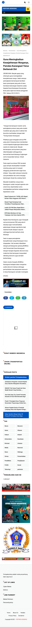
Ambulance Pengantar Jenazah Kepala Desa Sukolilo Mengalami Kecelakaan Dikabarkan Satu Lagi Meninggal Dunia (16, 383)
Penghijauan (21, 460)
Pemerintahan (12, 50)
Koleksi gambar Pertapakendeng (15, 377)
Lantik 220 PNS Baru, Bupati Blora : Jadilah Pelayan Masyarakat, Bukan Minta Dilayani (15, 208)
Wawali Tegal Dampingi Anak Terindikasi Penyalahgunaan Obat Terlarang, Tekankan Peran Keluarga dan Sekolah (16, 203)
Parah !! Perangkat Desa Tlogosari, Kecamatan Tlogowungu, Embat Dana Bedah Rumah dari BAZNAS (15, 402)
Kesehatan (20, 439)
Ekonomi (20, 426)
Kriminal (7, 443)
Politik (6, 465)
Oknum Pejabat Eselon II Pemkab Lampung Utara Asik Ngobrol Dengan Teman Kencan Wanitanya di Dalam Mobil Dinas (15, 409)
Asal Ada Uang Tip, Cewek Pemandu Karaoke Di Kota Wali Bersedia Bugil (15, 395)
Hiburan (19, 430)
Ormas (6, 456)
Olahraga (20, 452)
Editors (5, 590)
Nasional (20, 447)
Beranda (5, 50)
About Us (15, 612)
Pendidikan (8, 460)
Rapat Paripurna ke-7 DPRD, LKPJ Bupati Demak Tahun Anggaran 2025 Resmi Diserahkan (16, 197)
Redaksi (23, 612)
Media (6, 447)
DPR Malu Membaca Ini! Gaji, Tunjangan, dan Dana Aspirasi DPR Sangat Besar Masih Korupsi (14, 214)
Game (6, 430)
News (6, 452)
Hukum (7, 434)
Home (8, 612)
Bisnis (6, 426)
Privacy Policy (12, 615)
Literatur (19, 443)
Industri (19, 434)
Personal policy (8, 602)
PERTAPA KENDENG (10, 8)
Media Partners (8, 599)
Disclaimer (21, 615)
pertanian (20, 469)
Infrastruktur (8, 439)
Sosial (19, 465)
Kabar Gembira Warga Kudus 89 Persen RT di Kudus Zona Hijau (14, 415)
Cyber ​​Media (7, 586)
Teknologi (7, 469)
